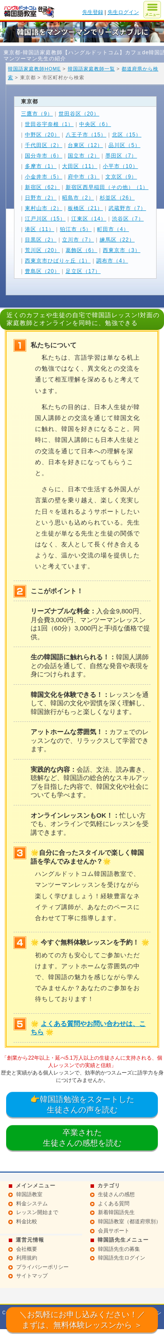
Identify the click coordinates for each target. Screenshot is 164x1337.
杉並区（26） (117, 198)
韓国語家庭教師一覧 (91, 68)
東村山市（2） (44, 208)
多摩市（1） (41, 166)
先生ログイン (123, 12)
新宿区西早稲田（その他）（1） (107, 187)
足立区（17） (83, 271)
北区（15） (126, 135)
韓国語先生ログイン (121, 1258)
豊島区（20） (42, 271)
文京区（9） (121, 177)
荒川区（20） (42, 250)
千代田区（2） (44, 145)
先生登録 (92, 12)
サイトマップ (32, 1276)
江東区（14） (88, 219)
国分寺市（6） (44, 156)
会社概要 (26, 1249)
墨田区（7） (121, 156)
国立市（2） (84, 156)
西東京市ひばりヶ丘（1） (58, 261)
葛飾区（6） (82, 250)
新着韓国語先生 (116, 1212)
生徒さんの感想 (116, 1194)
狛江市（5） (76, 229)
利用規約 (26, 1258)
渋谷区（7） (128, 219)
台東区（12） (85, 145)
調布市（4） (112, 261)
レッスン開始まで (37, 1212)
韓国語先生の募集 (119, 1249)
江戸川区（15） (45, 219)
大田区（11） (79, 166)
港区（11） (39, 229)
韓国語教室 (29, 1194)
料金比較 (26, 1221)
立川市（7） (78, 240)
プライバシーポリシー (42, 1267)
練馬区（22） (117, 240)
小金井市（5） (44, 177)
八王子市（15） (86, 135)
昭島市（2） (78, 198)
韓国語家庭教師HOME (34, 68)
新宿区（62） (42, 187)
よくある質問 (113, 1203)
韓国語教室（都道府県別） (129, 1221)
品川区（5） (124, 145)
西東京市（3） (121, 250)
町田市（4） (113, 229)
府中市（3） (84, 177)
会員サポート (113, 1231)
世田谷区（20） (79, 114)
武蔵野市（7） (127, 208)
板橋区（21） (85, 208)
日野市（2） (41, 198)
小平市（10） (120, 166)
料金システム (32, 1203)
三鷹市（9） (37, 114)
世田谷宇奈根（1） (49, 124)
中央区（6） (95, 124)
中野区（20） (42, 135)
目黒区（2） (41, 240)
